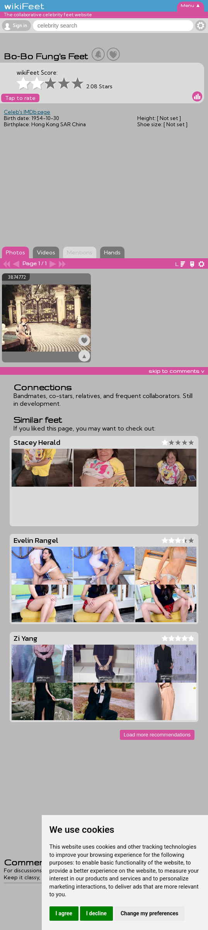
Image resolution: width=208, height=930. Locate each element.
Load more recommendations (157, 735)
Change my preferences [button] (149, 913)
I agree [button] (64, 913)
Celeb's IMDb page (27, 112)
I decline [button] (96, 913)
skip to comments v (176, 371)
